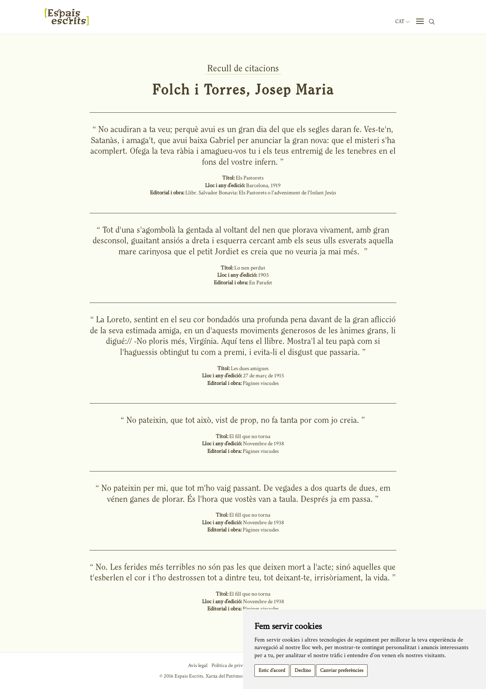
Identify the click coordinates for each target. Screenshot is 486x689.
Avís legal (197, 665)
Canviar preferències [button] (341, 670)
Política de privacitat (232, 665)
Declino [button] (303, 670)
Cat (402, 22)
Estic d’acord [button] (272, 670)
